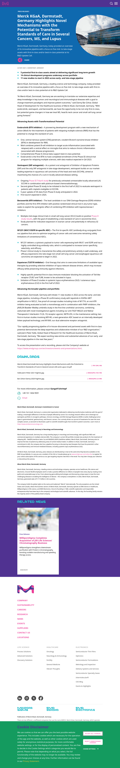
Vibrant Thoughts (53, 669)
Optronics (79, 656)
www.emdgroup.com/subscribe (81, 454)
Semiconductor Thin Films (86, 652)
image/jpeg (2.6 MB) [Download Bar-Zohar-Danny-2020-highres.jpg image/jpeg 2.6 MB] (94, 379)
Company (22, 600)
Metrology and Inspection (86, 665)
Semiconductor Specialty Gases (88, 673)
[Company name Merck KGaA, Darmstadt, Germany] (5, 3)
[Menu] (116, 3)
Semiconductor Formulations (87, 660)
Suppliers (22, 628)
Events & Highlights (83, 686)
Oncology (50, 652)
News (20, 619)
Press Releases (23, 11)
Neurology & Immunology (57, 656)
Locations (23, 637)
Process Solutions (24, 652)
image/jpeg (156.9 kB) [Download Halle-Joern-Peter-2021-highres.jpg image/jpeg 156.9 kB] (94, 373)
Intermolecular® (82, 678)
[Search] (111, 3)
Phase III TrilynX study (38, 180)
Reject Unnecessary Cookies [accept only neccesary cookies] (93, 742)
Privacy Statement (31, 761)
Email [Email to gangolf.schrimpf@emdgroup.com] (24, 398)
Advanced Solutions (24, 656)
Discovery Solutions (24, 660)
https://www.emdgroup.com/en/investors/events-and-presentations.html (49, 348)
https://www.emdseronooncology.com (30, 424)
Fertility (49, 660)
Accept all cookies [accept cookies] (93, 733)
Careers (21, 610)
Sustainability (25, 605)
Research (22, 614)
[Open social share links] (20, 60)
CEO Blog (79, 682)
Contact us (23, 633)
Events (21, 623)
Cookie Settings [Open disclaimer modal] (89, 749)
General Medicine (53, 665)
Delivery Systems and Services (87, 669)
